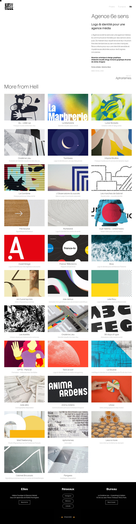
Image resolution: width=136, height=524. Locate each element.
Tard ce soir (68, 370)
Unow (111, 406)
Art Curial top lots (24, 300)
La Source (111, 370)
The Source (24, 229)
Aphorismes (68, 441)
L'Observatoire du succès (68, 194)
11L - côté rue (24, 124)
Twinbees (68, 159)
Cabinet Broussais (24, 476)
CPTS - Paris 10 (24, 370)
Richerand (68, 229)
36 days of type (111, 335)
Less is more (111, 441)
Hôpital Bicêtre (111, 159)
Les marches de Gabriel (112, 194)
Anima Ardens (68, 406)
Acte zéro (24, 406)
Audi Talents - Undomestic (111, 229)
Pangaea (68, 476)
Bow (111, 265)
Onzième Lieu (24, 159)
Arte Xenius (68, 300)
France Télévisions (68, 265)
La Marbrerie (68, 124)
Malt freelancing (24, 441)
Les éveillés (24, 335)
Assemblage (24, 265)
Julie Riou (111, 300)
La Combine (24, 194)
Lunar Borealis (111, 124)
